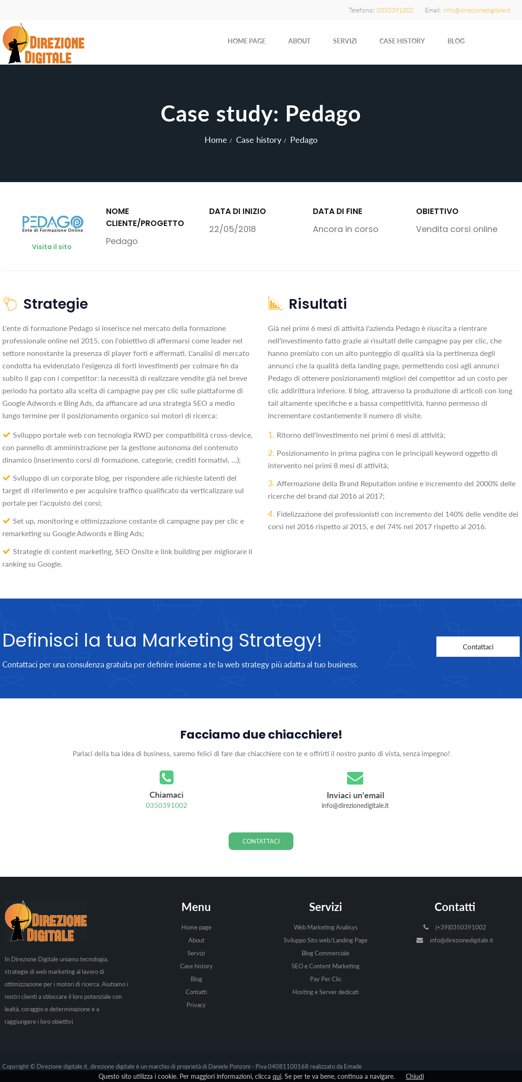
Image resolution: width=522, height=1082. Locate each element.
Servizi (345, 41)
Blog (456, 41)
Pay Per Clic (326, 979)
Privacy (196, 1005)
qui (277, 1076)
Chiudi (415, 1076)
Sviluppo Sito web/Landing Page (325, 940)
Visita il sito (52, 246)
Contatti (196, 992)
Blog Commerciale (325, 953)
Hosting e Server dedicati (325, 992)
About (299, 41)
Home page (247, 41)
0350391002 (166, 805)
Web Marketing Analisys (326, 927)
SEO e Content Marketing (326, 966)
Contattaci (478, 646)
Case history (402, 41)
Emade (353, 1066)
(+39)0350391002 (460, 927)
